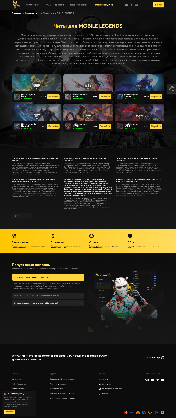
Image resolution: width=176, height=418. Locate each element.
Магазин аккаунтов (103, 5)
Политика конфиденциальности (62, 379)
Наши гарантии (78, 5)
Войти (158, 5)
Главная (16, 13)
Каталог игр (32, 5)
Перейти (53, 96)
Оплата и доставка (58, 384)
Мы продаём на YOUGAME (112, 389)
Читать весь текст (24, 216)
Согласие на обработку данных (63, 398)
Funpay (103, 394)
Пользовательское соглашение (62, 393)
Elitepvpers (105, 384)
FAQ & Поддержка (54, 5)
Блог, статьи (103, 379)
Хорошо (9, 412)
